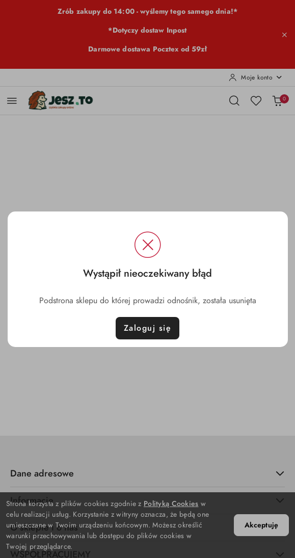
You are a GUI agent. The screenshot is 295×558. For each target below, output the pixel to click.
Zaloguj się (148, 328)
